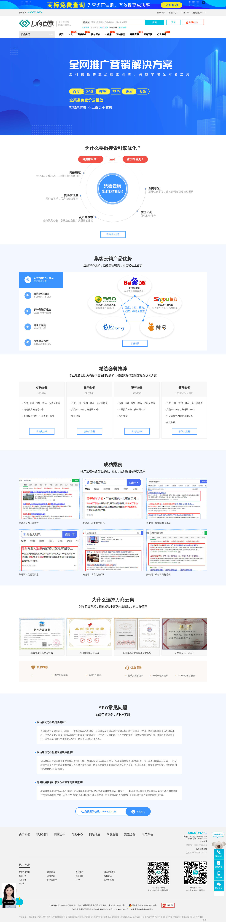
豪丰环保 (116, 917)
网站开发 (95, 34)
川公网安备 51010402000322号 (143, 905)
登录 (173, 22)
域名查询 (122, 27)
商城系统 (79, 876)
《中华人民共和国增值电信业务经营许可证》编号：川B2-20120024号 (99, 909)
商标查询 (51, 872)
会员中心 (161, 12)
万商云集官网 (24, 872)
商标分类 (22, 876)
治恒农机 (177, 917)
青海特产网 (167, 917)
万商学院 (148, 34)
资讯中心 (173, 13)
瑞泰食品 (107, 917)
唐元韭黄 (33, 917)
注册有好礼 (192, 22)
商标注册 (113, 27)
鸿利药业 (158, 917)
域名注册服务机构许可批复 (142, 909)
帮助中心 (77, 834)
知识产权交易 (148, 917)
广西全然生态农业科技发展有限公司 (52, 917)
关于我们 (24, 834)
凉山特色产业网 (196, 917)
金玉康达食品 (126, 917)
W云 (70, 34)
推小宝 (21, 883)
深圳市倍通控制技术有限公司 (80, 917)
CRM (78, 880)
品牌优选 (51, 876)
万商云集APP (198, 13)
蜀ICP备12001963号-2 (117, 905)
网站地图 (94, 834)
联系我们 (42, 834)
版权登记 (94, 27)
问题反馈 (185, 12)
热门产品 (24, 865)
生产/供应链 (109, 880)
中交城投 (185, 917)
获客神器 (85, 27)
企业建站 (79, 872)
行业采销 (161, 34)
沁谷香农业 (137, 917)
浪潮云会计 (52, 880)
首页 (61, 34)
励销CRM (104, 27)
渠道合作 (130, 834)
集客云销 (22, 880)
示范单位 (147, 834)
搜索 (154, 22)
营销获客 (120, 34)
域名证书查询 (109, 872)
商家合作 (59, 834)
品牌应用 (134, 34)
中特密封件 (98, 917)
